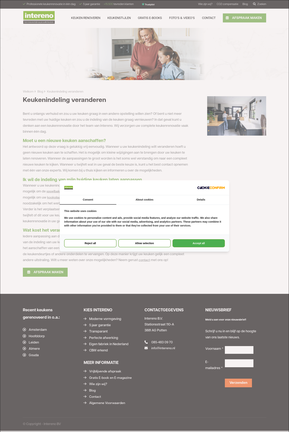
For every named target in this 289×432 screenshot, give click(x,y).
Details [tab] (201, 199)
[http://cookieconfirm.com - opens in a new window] (211, 188)
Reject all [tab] (90, 243)
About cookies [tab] (144, 199)
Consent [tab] (88, 199)
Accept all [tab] (199, 243)
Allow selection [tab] (144, 243)
